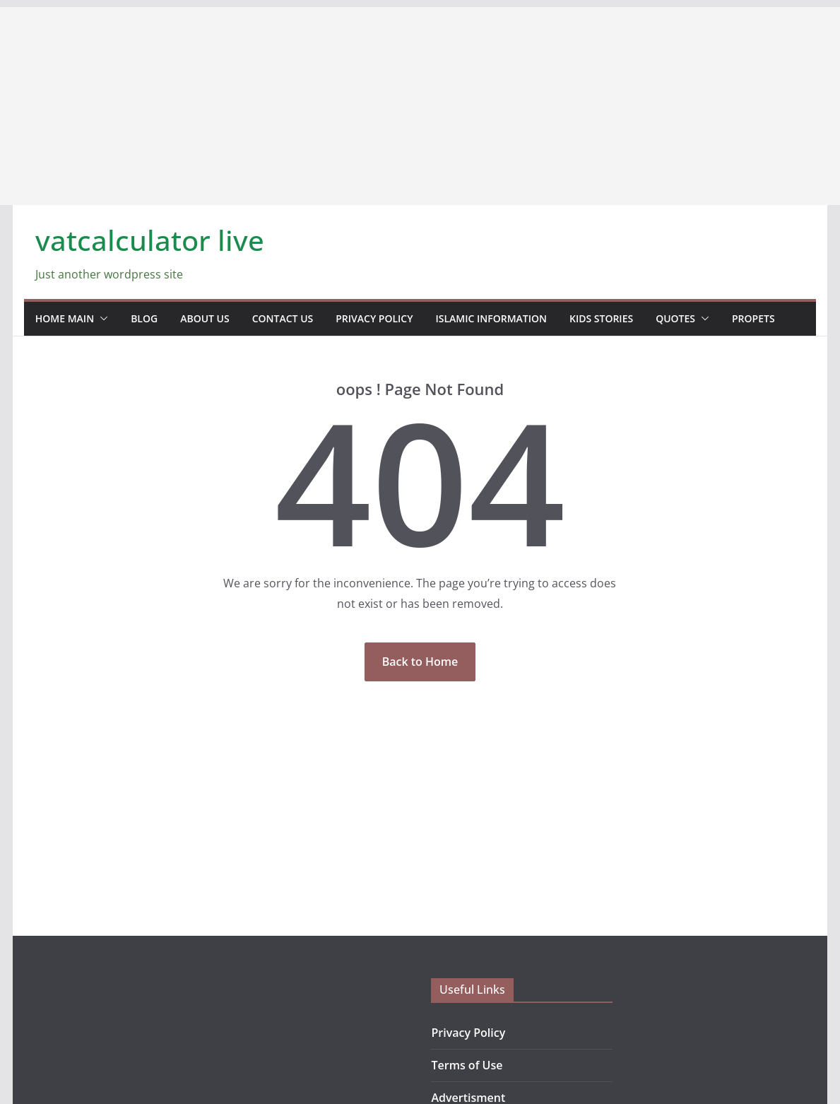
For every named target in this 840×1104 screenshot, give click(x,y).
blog (144, 318)
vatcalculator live (149, 240)
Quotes (675, 318)
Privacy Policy (374, 318)
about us (205, 318)
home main (64, 318)
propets (753, 318)
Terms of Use (466, 1065)
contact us (283, 318)
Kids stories (601, 318)
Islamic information (492, 318)
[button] (101, 319)
